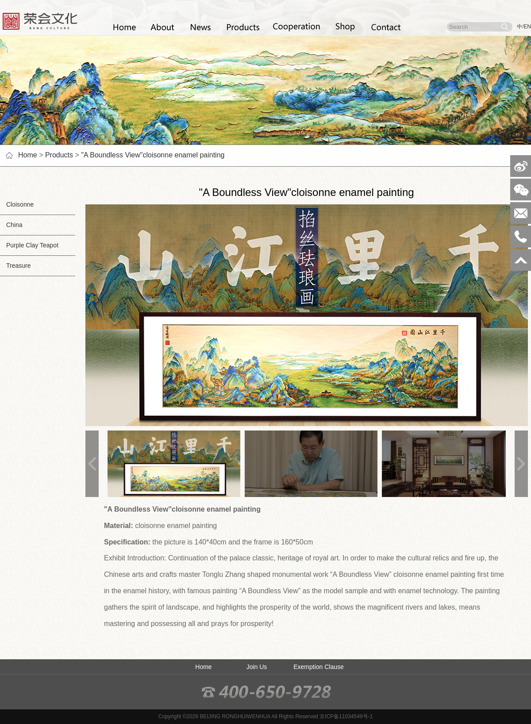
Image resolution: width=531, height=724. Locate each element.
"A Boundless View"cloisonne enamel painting (152, 155)
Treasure (15, 265)
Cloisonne (17, 204)
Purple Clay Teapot (29, 245)
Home (27, 155)
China (11, 224)
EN (527, 26)
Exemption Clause (318, 666)
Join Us (256, 666)
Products (59, 155)
